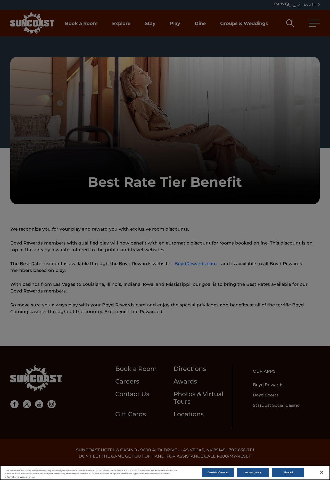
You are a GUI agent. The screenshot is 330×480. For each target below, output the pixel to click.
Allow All (288, 472)
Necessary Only (253, 472)
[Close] (321, 473)
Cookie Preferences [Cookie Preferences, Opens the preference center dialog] (218, 472)
